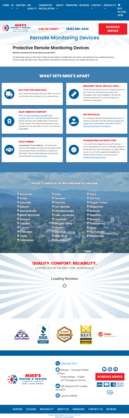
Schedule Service (113, 28)
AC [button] (12, 5)
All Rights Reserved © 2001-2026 (72, 415)
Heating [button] (21, 5)
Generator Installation (46, 7)
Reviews (84, 5)
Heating (17, 409)
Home (6, 5)
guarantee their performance (94, 157)
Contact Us (95, 409)
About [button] (60, 5)
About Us (63, 409)
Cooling (31, 409)
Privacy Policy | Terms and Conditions (64, 417)
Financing (72, 5)
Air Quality (32, 7)
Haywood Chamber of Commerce (96, 126)
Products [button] (110, 5)
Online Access (59, 415)
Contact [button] (96, 5)
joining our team (40, 156)
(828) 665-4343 (77, 29)
